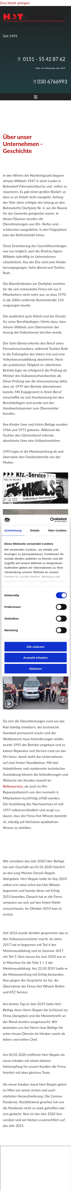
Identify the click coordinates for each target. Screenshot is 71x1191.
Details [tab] (35, 530)
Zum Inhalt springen (15, 3)
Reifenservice (13, 786)
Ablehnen (35, 668)
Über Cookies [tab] (57, 530)
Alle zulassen (35, 646)
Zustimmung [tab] (13, 530)
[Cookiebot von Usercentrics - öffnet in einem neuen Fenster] (50, 520)
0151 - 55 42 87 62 (44, 59)
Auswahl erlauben (35, 657)
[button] (35, 97)
